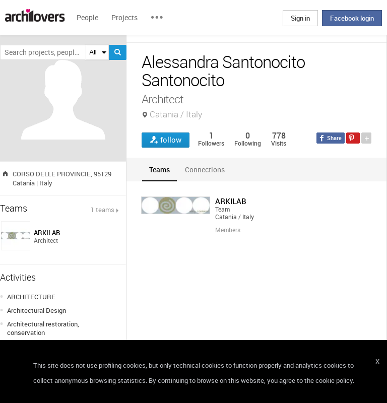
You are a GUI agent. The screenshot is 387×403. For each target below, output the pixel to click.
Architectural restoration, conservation (43, 328)
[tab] (159, 169)
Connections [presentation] (205, 169)
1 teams (102, 210)
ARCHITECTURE (31, 296)
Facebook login (352, 18)
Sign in (300, 18)
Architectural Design (36, 310)
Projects (124, 17)
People (87, 17)
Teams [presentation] (159, 169)
